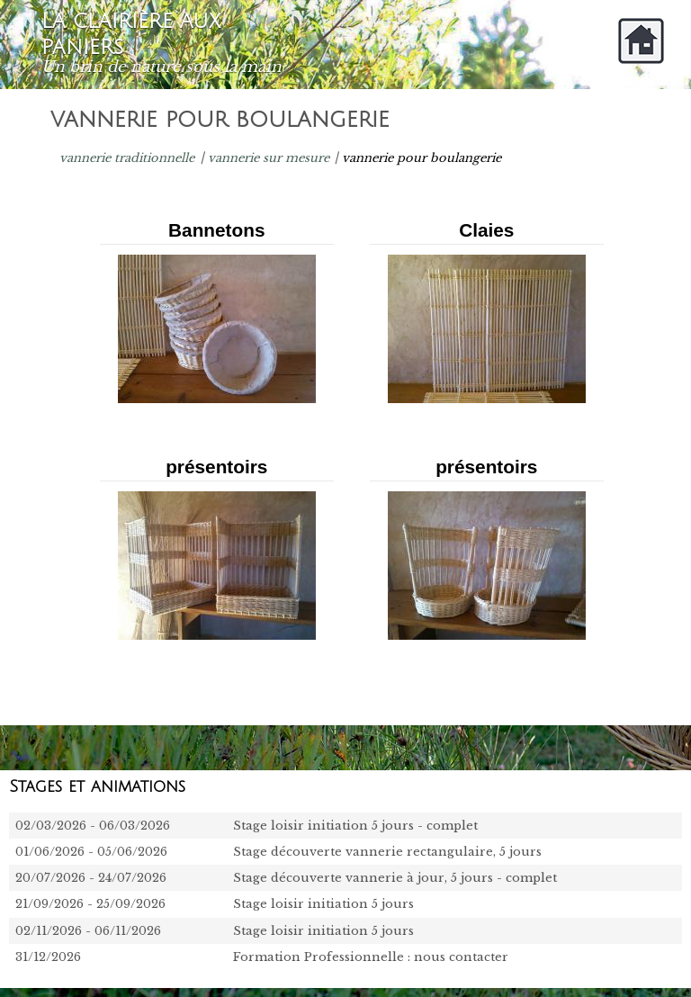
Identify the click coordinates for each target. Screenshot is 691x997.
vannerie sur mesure (268, 157)
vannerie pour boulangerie (421, 157)
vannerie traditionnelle (126, 157)
